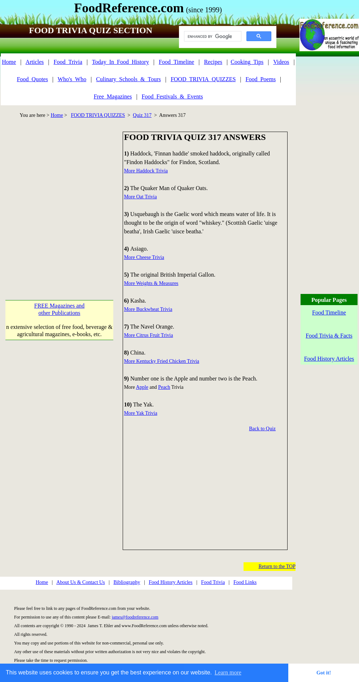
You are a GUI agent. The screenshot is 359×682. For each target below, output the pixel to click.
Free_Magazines (113, 96)
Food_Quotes (32, 79)
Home (9, 62)
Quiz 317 (142, 115)
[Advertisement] (67, 199)
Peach (164, 387)
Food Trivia (213, 582)
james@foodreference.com (135, 617)
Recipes (213, 62)
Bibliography (127, 582)
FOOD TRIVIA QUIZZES (98, 115)
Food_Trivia (68, 62)
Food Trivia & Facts (329, 336)
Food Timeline (329, 312)
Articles (35, 62)
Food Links (245, 582)
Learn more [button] (228, 672)
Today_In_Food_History (120, 62)
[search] (212, 36)
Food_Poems (261, 79)
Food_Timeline (176, 62)
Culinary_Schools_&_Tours (128, 79)
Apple (142, 387)
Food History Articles (170, 582)
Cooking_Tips (247, 62)
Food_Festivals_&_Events (172, 96)
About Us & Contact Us (80, 582)
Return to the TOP (276, 566)
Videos (281, 62)
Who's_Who (72, 79)
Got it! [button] (323, 673)
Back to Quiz (262, 428)
